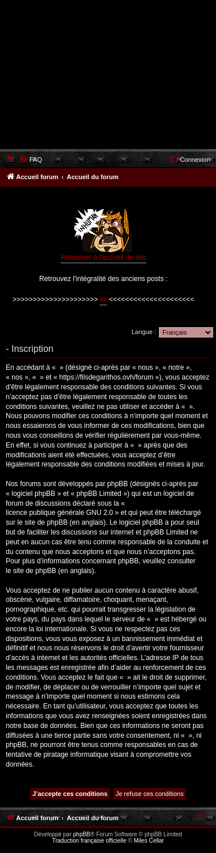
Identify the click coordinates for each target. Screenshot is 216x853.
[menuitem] (30, 159)
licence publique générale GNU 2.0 (59, 513)
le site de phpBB (42, 522)
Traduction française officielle (89, 840)
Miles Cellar (149, 840)
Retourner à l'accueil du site (103, 235)
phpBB (81, 834)
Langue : (143, 331)
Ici (103, 299)
